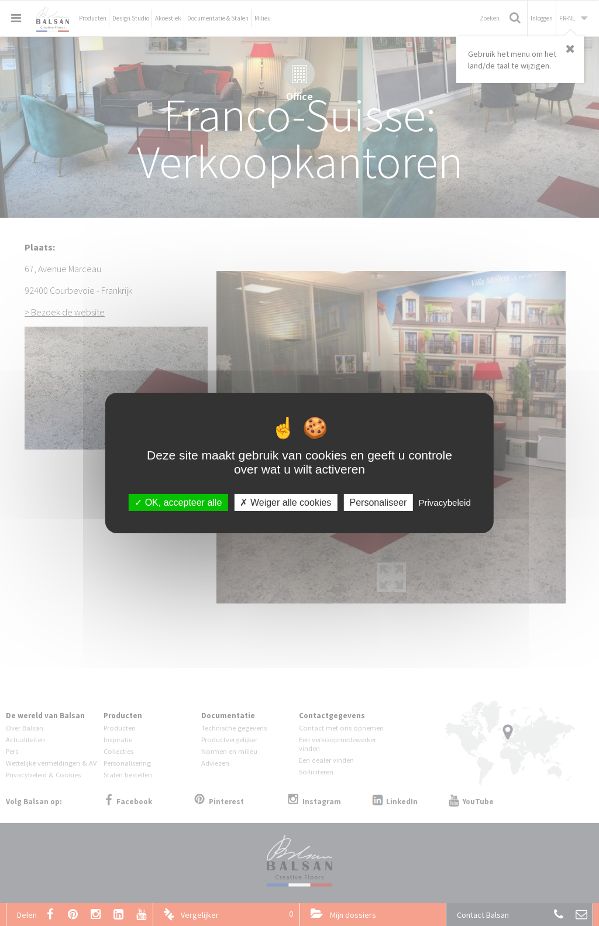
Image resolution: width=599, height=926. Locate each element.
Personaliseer (378, 502)
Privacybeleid (445, 502)
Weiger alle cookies (285, 502)
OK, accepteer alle (178, 502)
